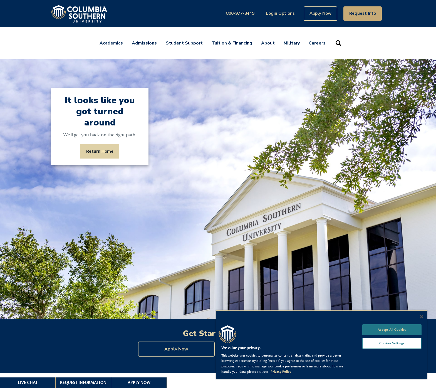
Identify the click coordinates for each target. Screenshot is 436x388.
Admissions (144, 43)
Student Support (184, 43)
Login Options (280, 13)
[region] (321, 344)
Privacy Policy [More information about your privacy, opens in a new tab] (281, 371)
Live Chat (28, 382)
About (268, 43)
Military (292, 43)
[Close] (421, 316)
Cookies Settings (391, 343)
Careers (317, 43)
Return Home (99, 151)
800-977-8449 (240, 13)
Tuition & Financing (232, 43)
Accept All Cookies (392, 329)
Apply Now (320, 13)
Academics (111, 43)
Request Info (362, 13)
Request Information (83, 382)
